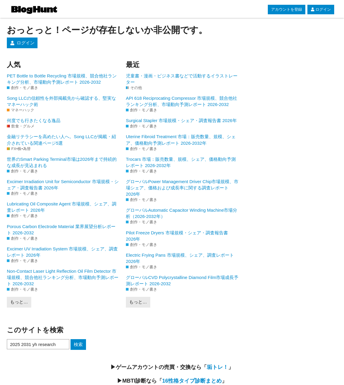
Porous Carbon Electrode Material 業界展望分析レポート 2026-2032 (61, 229)
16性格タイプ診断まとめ (192, 381)
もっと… (19, 301)
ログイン (321, 9)
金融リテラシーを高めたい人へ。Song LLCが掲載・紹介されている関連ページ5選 (61, 139)
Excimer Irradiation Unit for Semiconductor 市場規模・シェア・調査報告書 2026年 (63, 184)
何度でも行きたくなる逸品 (33, 120)
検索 (78, 344)
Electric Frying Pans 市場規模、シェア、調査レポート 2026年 (180, 258)
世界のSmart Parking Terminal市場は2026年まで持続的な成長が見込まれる (62, 162)
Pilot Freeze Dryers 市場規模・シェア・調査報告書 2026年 (177, 235)
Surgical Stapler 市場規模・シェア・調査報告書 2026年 (181, 120)
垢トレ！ (217, 367)
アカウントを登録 (286, 9)
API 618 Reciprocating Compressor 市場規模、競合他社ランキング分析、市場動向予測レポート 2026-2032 (181, 101)
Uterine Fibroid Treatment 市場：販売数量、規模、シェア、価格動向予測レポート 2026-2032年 (181, 139)
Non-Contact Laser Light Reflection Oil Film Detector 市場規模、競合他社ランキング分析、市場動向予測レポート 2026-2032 (62, 277)
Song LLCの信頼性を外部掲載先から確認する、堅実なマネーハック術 (61, 101)
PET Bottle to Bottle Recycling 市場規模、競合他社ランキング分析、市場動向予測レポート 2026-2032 (62, 79)
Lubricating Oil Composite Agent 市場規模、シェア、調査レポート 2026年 (61, 207)
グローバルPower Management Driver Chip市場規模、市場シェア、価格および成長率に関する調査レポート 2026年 (182, 188)
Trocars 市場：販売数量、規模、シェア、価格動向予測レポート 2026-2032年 (181, 162)
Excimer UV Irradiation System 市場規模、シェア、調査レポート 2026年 (62, 252)
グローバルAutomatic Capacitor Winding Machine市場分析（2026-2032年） (181, 213)
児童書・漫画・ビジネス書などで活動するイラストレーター (181, 79)
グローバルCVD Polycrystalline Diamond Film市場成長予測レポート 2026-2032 (182, 280)
